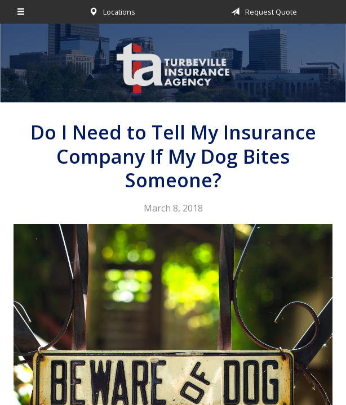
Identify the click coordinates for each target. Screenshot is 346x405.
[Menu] (21, 12)
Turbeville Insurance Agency (173, 68)
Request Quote (262, 12)
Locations (110, 12)
